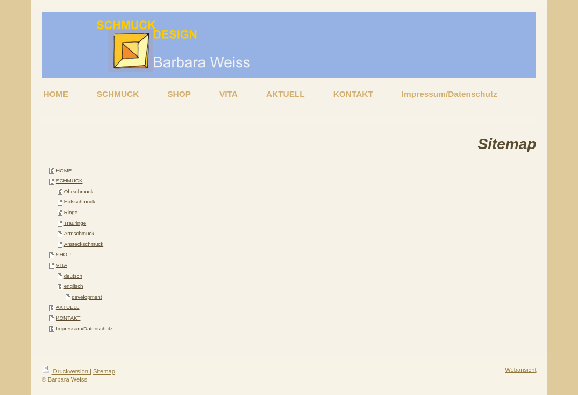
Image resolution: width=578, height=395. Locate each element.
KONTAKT (68, 318)
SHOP (63, 254)
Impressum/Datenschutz (84, 328)
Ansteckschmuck (84, 244)
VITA (61, 265)
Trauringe (75, 223)
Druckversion (66, 371)
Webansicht (520, 369)
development (87, 297)
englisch (73, 286)
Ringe (71, 212)
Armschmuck (79, 233)
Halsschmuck (79, 201)
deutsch (73, 276)
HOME (64, 170)
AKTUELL (68, 307)
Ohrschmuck (79, 191)
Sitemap (104, 371)
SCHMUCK (69, 181)
